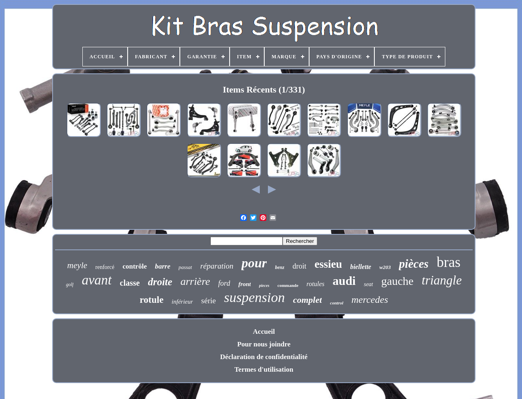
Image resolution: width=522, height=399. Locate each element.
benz (279, 267)
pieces (264, 285)
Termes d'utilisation (263, 369)
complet (307, 300)
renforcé (105, 267)
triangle (442, 280)
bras (448, 262)
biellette (361, 266)
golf (70, 284)
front (244, 284)
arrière (195, 281)
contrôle (134, 266)
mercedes (370, 299)
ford (224, 283)
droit (299, 266)
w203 (385, 267)
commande (287, 285)
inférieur (182, 301)
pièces (413, 263)
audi (344, 280)
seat (368, 284)
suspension (254, 297)
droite (160, 281)
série (208, 300)
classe (130, 282)
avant (96, 280)
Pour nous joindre (264, 344)
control (336, 302)
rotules (316, 283)
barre (162, 266)
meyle (77, 265)
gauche (397, 281)
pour (254, 263)
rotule (152, 300)
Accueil (264, 331)
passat (185, 267)
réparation (216, 266)
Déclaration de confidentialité (263, 357)
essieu (328, 264)
